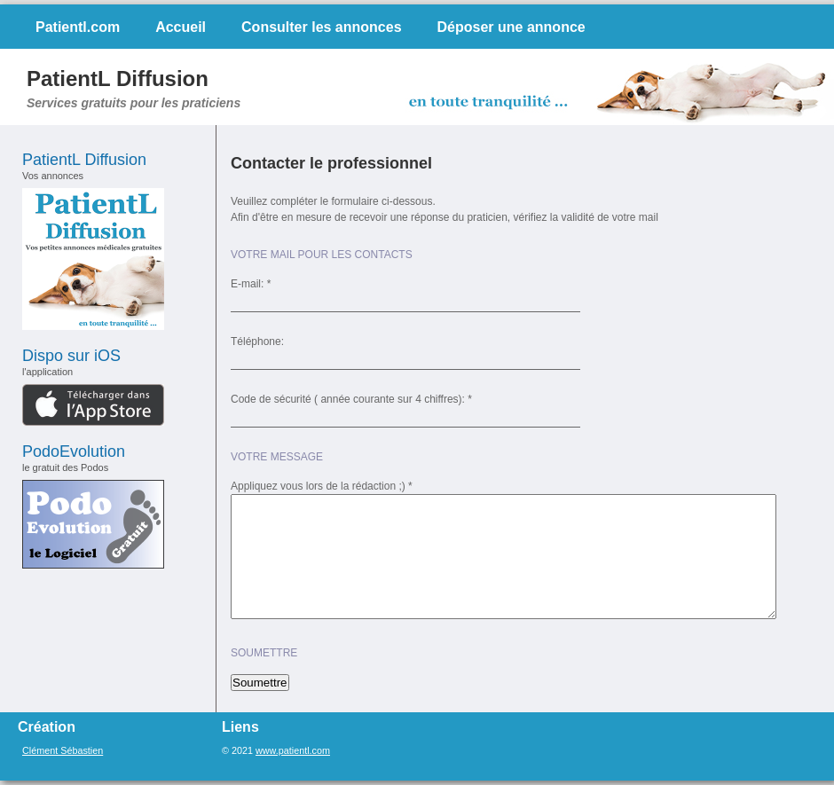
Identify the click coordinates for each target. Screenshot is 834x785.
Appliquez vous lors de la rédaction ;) (318, 486)
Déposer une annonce (511, 27)
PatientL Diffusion (117, 78)
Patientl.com (77, 27)
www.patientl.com (293, 750)
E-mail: (247, 284)
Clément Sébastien (62, 750)
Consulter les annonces (321, 27)
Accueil (180, 27)
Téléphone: (257, 341)
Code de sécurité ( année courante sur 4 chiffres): (348, 399)
